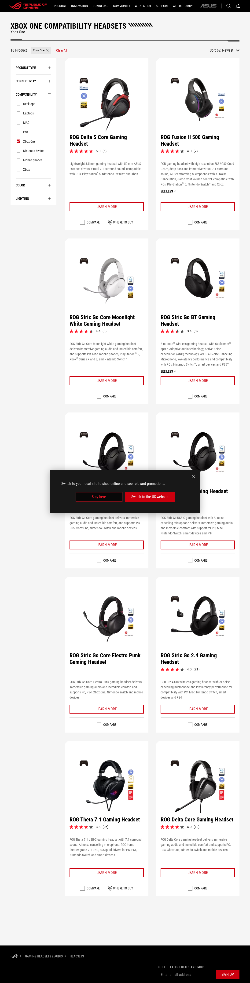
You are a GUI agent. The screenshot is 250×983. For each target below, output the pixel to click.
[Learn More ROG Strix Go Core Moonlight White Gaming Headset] (107, 381)
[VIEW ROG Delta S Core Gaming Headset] (106, 104)
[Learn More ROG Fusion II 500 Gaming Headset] (198, 207)
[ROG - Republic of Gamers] (28, 5)
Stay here (99, 497)
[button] (41, 50)
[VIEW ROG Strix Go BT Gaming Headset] (197, 284)
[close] (193, 476)
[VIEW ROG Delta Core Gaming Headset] (197, 786)
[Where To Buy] (183, 6)
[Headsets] (77, 956)
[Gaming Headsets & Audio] (44, 956)
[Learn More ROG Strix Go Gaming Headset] (198, 545)
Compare (93, 222)
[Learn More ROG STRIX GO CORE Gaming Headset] (107, 545)
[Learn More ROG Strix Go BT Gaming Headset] (198, 381)
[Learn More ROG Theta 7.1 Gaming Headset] (107, 872)
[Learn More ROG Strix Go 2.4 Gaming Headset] (198, 709)
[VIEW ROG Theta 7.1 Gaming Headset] (106, 786)
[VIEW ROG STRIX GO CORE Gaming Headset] (106, 458)
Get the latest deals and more (181, 967)
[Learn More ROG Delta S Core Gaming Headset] (107, 207)
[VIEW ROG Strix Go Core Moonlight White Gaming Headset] (106, 284)
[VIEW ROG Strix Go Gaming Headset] (197, 458)
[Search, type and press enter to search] (228, 6)
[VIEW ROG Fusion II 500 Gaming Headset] (197, 104)
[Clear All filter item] (61, 50)
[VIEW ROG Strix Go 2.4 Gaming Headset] (197, 622)
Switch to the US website (150, 497)
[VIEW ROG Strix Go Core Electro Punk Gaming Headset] (106, 622)
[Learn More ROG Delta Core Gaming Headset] (198, 872)
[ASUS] (208, 6)
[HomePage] (14, 956)
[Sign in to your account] (238, 6)
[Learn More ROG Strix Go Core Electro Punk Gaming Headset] (107, 709)
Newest (227, 50)
